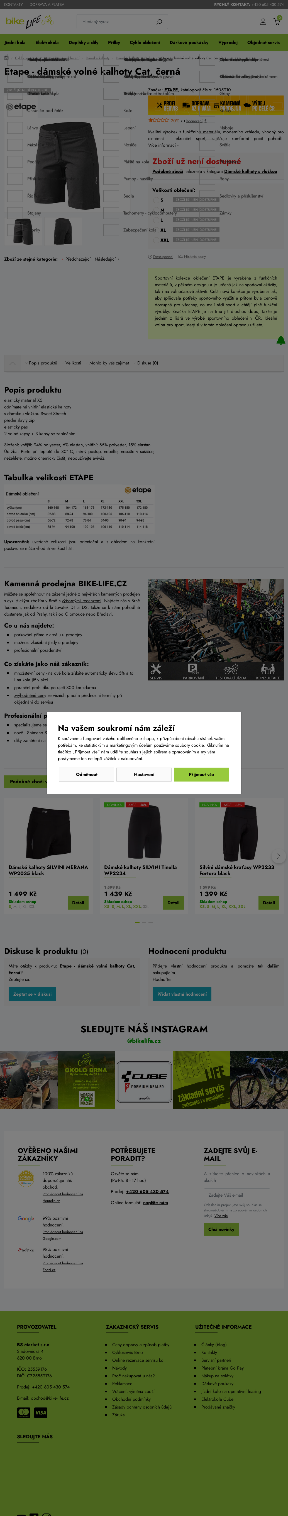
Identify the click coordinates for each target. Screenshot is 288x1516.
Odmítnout (86, 774)
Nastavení (144, 774)
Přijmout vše (201, 774)
